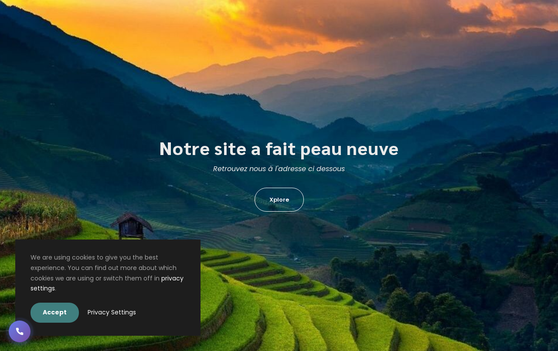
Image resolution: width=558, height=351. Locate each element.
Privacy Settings (112, 312)
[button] (20, 331)
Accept (55, 312)
